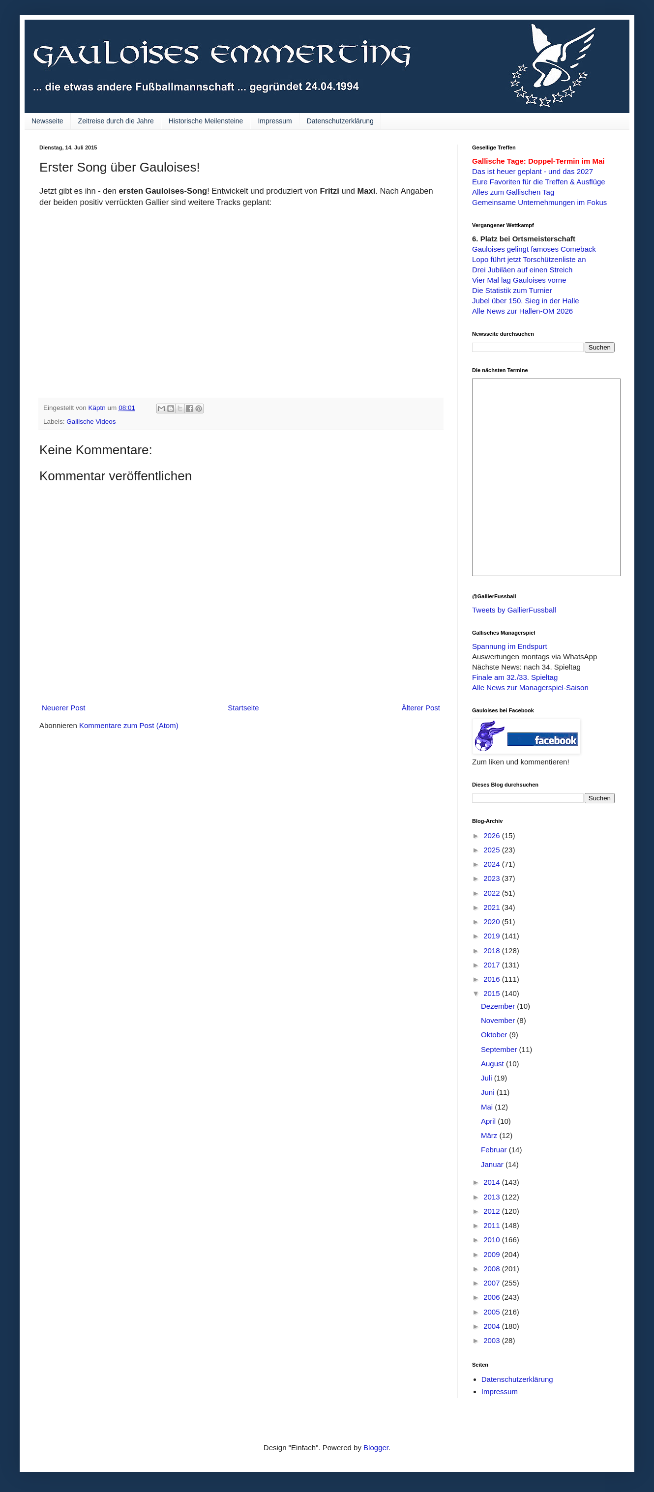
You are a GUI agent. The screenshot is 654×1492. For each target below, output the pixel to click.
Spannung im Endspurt (509, 646)
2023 (492, 878)
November (499, 1020)
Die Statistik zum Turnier (512, 290)
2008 (492, 1268)
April (489, 1121)
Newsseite (47, 121)
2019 (492, 936)
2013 (492, 1197)
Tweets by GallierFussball (514, 610)
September (500, 1049)
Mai (488, 1107)
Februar (495, 1149)
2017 (492, 965)
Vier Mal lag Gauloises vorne (519, 280)
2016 (492, 979)
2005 (492, 1312)
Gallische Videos (91, 421)
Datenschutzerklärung (340, 121)
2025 (492, 850)
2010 (492, 1239)
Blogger (375, 1447)
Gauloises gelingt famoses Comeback (534, 249)
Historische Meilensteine (206, 121)
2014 (492, 1182)
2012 (492, 1211)
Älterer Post (421, 707)
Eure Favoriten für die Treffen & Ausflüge (538, 181)
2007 (492, 1283)
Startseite (243, 707)
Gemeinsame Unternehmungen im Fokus (539, 202)
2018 (492, 950)
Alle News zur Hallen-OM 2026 (522, 311)
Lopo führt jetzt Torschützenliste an (529, 259)
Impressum (275, 121)
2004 (492, 1326)
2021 (492, 907)
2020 (492, 921)
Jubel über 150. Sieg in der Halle (525, 300)
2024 (492, 864)
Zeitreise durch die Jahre (116, 121)
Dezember (499, 1006)
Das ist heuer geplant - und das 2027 (532, 171)
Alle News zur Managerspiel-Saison (530, 687)
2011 (492, 1225)
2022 (492, 893)
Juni (489, 1092)
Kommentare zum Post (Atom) (128, 725)
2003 (492, 1340)
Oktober (495, 1034)
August (493, 1063)
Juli (487, 1078)
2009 (492, 1254)
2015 (492, 993)
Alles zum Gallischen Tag (513, 192)
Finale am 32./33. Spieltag (515, 677)
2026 (492, 835)
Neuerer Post (63, 707)
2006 (492, 1297)
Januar (493, 1164)
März (490, 1135)
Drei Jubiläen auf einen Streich (522, 269)
